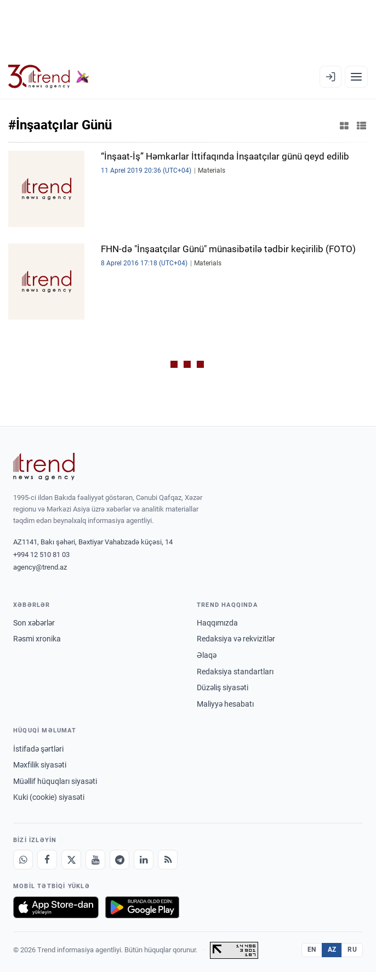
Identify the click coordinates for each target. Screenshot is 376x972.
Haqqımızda (217, 622)
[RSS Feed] (168, 859)
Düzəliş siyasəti (222, 687)
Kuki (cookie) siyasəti (48, 797)
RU (352, 949)
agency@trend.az (40, 567)
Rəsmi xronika (37, 638)
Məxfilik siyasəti (39, 764)
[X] (71, 859)
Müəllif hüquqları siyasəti (55, 781)
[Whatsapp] (23, 859)
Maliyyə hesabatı (225, 704)
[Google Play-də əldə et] (142, 907)
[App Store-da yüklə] (56, 907)
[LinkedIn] (143, 859)
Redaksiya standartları (235, 671)
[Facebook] (47, 859)
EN (311, 949)
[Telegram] (119, 859)
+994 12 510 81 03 (41, 554)
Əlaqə (207, 655)
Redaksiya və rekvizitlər (236, 638)
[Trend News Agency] (44, 466)
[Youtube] (95, 859)
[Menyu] (356, 77)
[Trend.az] (48, 77)
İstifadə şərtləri (38, 748)
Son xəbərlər (34, 622)
